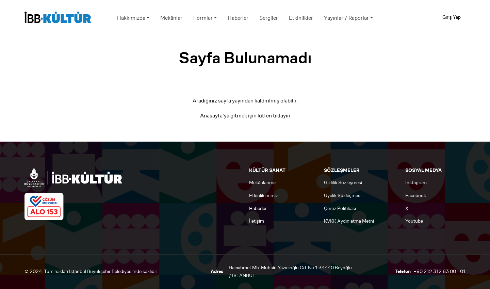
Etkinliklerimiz (263, 195)
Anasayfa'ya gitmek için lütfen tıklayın (245, 115)
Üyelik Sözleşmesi (342, 195)
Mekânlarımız (263, 183)
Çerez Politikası (340, 208)
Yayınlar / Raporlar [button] (346, 18)
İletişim (256, 221)
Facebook (415, 195)
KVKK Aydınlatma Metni (349, 221)
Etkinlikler (301, 18)
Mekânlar (171, 18)
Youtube (414, 221)
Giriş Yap (451, 17)
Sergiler (268, 18)
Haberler (238, 18)
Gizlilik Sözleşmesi (343, 183)
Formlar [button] (203, 18)
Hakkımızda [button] (131, 18)
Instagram (416, 183)
